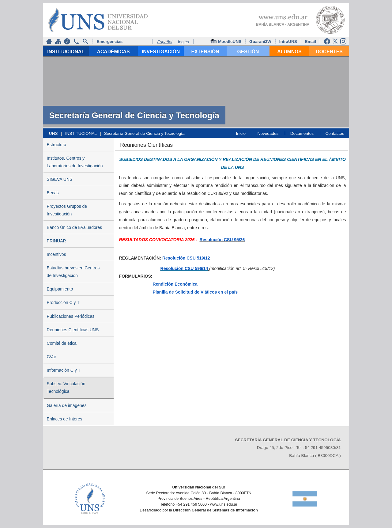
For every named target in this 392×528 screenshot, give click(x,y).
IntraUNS (288, 41)
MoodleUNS (226, 41)
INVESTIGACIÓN (161, 51)
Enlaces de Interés (64, 418)
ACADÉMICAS (113, 51)
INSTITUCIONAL (66, 51)
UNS (53, 133)
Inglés (183, 42)
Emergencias (110, 41)
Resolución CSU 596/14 (184, 268)
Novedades (268, 133)
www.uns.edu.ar (223, 504)
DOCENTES (329, 51)
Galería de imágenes (67, 405)
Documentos (302, 133)
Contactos (334, 133)
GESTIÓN (248, 51)
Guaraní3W (261, 41)
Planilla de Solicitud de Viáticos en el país (195, 292)
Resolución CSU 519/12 (186, 258)
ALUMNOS (289, 51)
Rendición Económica (175, 284)
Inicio (241, 133)
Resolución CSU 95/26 (222, 239)
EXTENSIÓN (205, 51)
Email (311, 41)
